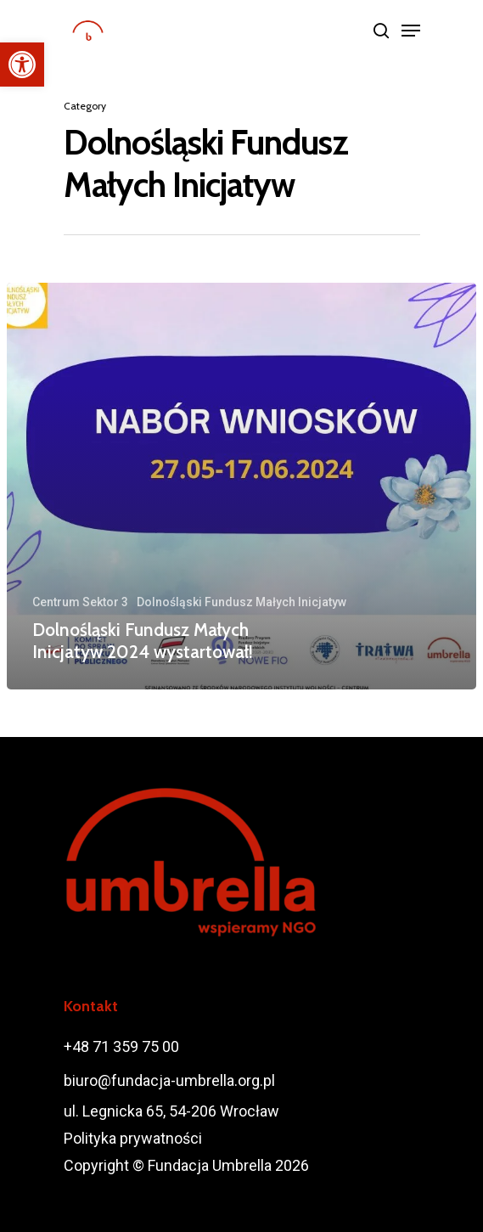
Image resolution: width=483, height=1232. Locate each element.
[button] (22, 64)
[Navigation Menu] (411, 30)
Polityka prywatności (133, 1138)
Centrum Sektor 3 (80, 602)
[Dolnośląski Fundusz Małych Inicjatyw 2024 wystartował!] (241, 486)
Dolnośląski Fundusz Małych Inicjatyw (241, 602)
